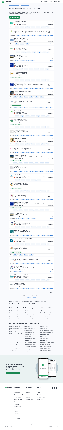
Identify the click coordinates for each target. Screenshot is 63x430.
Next (51, 292)
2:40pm (41, 96)
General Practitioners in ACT (25, 5)
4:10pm (48, 116)
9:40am (15, 69)
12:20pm (31, 69)
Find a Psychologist (18, 401)
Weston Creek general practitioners (46, 312)
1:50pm (36, 96)
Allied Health (28, 392)
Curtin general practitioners (14, 312)
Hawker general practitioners (45, 310)
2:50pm (27, 60)
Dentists (27, 394)
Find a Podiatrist (17, 397)
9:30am (22, 143)
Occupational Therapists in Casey (30, 351)
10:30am (18, 52)
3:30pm (32, 60)
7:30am (22, 218)
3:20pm (27, 116)
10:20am (22, 135)
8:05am (22, 288)
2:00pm (27, 26)
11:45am (17, 26)
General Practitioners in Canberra (15, 303)
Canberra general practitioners (30, 316)
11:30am (23, 52)
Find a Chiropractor (18, 399)
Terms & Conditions (41, 397)
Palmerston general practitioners (30, 310)
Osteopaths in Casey (43, 328)
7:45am (17, 235)
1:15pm (22, 43)
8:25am (43, 288)
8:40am (20, 210)
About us (39, 390)
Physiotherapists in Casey (44, 334)
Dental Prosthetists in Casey (29, 334)
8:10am (27, 288)
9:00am (23, 35)
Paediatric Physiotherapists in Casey (46, 330)
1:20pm (36, 69)
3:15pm (48, 26)
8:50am (18, 35)
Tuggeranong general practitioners (46, 314)
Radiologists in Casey (43, 340)
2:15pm (32, 26)
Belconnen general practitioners (30, 312)
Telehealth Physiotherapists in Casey (15, 342)
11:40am (17, 60)
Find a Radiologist (18, 411)
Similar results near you (31, 297)
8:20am (15, 210)
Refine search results (14, 17)
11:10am (20, 69)
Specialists (28, 397)
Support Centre (29, 401)
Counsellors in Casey (28, 330)
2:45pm (27, 43)
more (51, 26)
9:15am (17, 143)
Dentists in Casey (27, 336)
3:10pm (22, 116)
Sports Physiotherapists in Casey (45, 346)
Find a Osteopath (17, 406)
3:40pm (32, 116)
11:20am (15, 96)
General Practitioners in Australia (14, 5)
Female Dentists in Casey (13, 346)
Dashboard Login (29, 399)
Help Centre (16, 416)
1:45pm (44, 52)
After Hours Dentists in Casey (14, 326)
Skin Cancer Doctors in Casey (45, 344)
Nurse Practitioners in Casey (29, 349)
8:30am (17, 227)
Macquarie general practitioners (15, 318)
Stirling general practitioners (14, 316)
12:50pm (31, 96)
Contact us (39, 394)
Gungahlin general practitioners (30, 314)
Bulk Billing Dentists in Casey (14, 331)
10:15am (32, 143)
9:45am (27, 143)
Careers (38, 392)
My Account (16, 413)
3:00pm (43, 26)
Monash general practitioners (45, 316)
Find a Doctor (17, 390)
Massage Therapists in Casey (29, 344)
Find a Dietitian (17, 404)
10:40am (34, 35)
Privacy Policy (40, 399)
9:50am (28, 35)
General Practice (29, 390)
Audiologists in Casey (13, 350)
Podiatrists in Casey (43, 336)
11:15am (48, 143)
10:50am (39, 35)
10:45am (43, 143)
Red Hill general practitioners (14, 310)
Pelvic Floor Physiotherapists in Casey (46, 332)
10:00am (15, 88)
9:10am (36, 210)
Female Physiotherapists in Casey (15, 348)
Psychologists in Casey (44, 338)
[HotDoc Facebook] (52, 388)
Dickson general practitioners (29, 318)
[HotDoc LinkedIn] (55, 388)
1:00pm (16, 43)
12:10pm (22, 60)
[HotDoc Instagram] (57, 388)
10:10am (20, 88)
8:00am (17, 288)
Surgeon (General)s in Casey (45, 348)
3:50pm (38, 116)
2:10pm (41, 69)
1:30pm (22, 26)
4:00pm (43, 116)
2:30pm (38, 26)
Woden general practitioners (14, 314)
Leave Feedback (17, 418)
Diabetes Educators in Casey (29, 338)
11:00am (44, 35)
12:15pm (34, 52)
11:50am (26, 96)
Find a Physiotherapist (18, 394)
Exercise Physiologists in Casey (30, 342)
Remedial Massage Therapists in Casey (47, 342)
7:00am (17, 218)
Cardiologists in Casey (28, 326)
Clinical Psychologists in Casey (29, 328)
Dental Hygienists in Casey (29, 332)
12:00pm (28, 52)
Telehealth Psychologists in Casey (15, 344)
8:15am (32, 288)
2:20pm (47, 69)
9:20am (41, 210)
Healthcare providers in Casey (45, 350)
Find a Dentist (17, 392)
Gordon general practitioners (45, 318)
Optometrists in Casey (44, 326)
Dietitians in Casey (27, 340)
